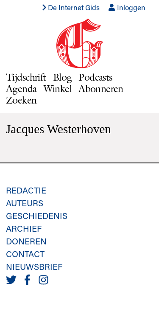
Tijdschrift (26, 77)
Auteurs (24, 202)
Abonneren (100, 88)
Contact (25, 253)
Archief (24, 228)
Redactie (26, 190)
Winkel (58, 88)
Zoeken (21, 100)
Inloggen (126, 7)
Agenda (21, 88)
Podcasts (95, 77)
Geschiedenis (36, 215)
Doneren (26, 241)
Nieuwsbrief (34, 266)
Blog (62, 77)
